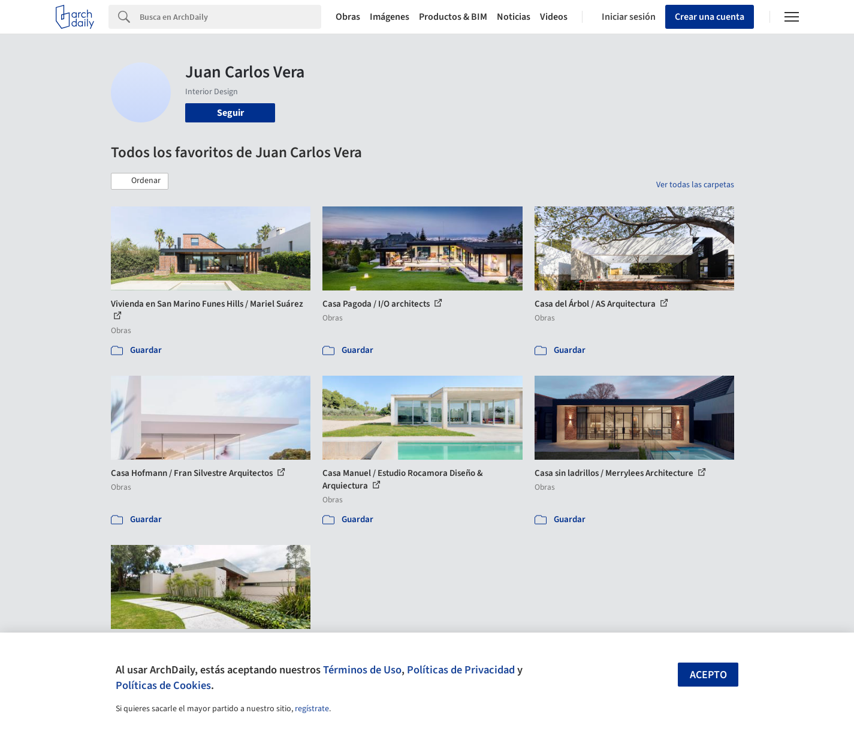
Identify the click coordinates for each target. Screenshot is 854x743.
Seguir (230, 112)
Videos (554, 17)
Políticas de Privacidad (461, 670)
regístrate (312, 709)
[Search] (230, 17)
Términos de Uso (362, 670)
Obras (348, 17)
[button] (139, 181)
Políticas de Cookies (163, 685)
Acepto (708, 674)
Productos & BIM (453, 17)
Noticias (513, 17)
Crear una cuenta (709, 16)
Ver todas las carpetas (695, 185)
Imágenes (389, 17)
